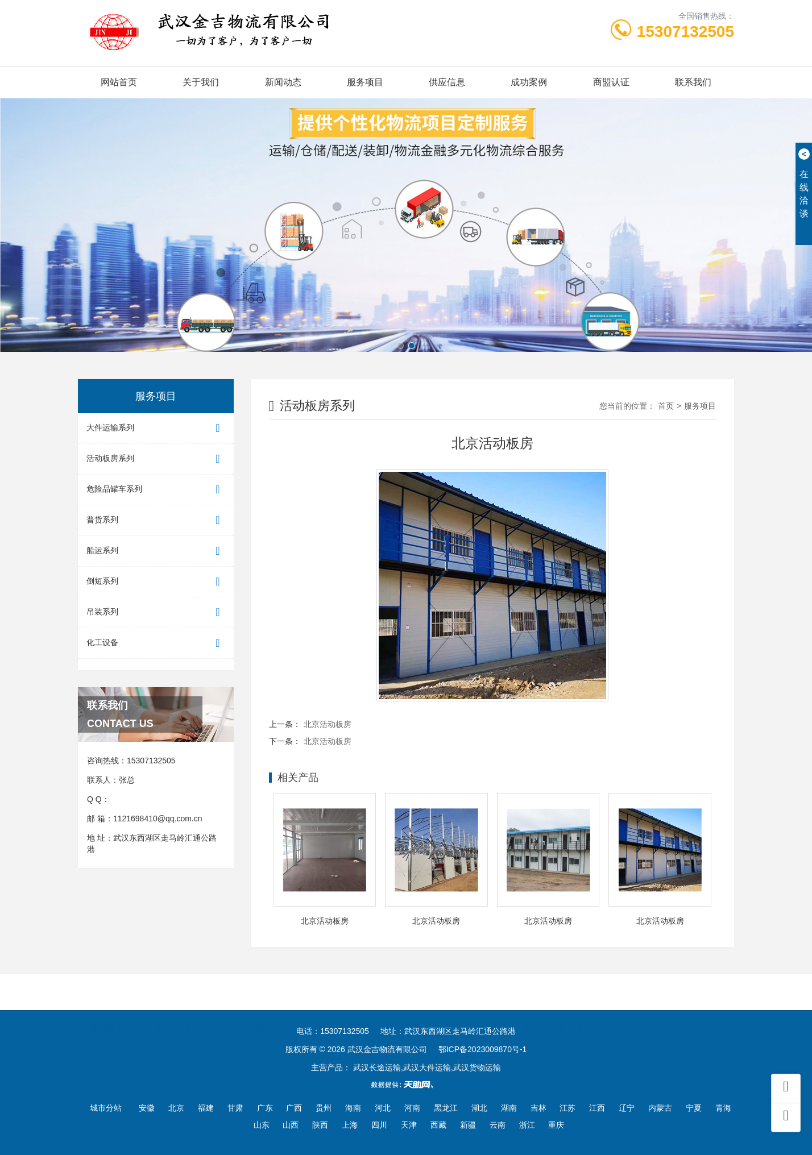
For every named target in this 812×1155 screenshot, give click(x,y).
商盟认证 (611, 82)
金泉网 (259, 1010)
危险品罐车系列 (155, 489)
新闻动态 (283, 82)
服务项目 (365, 82)
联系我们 (693, 82)
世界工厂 (537, 1010)
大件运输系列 (155, 428)
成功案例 (529, 82)
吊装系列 (155, 612)
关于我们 (201, 82)
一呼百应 (490, 1010)
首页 (666, 405)
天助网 (581, 1010)
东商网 (446, 1010)
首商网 (351, 1010)
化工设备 (155, 643)
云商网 (140, 1010)
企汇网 (219, 1010)
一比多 (180, 1010)
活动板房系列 (155, 459)
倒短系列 (155, 581)
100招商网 (305, 1010)
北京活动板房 (327, 724)
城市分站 (106, 1107)
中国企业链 (399, 1010)
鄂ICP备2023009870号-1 (482, 1049)
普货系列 (155, 520)
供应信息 (447, 82)
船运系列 (155, 551)
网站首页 (119, 82)
